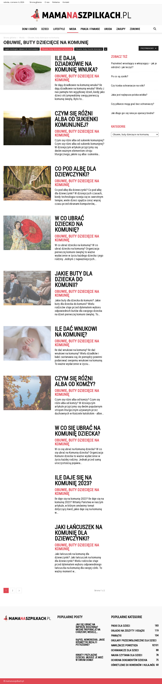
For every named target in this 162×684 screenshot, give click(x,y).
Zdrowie (135, 29)
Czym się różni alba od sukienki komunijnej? (76, 119)
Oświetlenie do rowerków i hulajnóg (133, 665)
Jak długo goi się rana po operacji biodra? (132, 113)
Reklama (56, 2)
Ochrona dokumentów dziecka (129, 660)
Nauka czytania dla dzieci (126, 655)
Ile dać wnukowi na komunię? (76, 332)
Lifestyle (59, 29)
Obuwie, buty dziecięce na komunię (57, 49)
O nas (47, 2)
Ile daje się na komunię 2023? (73, 480)
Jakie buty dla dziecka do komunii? (73, 279)
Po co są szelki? (119, 76)
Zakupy (120, 29)
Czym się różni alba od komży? (75, 381)
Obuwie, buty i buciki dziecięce (88, 49)
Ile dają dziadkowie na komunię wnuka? (76, 64)
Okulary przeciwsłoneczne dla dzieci (133, 640)
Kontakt (66, 2)
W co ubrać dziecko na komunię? (69, 224)
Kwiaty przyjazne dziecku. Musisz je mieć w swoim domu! (89, 657)
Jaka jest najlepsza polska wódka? (129, 94)
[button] (155, 29)
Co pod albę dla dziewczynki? (75, 171)
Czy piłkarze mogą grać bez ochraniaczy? (132, 103)
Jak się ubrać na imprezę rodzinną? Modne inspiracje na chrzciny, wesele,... (88, 628)
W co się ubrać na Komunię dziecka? (77, 431)
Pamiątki (116, 635)
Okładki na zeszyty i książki (127, 630)
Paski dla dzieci (120, 625)
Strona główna (36, 2)
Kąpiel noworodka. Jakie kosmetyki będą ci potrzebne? (90, 642)
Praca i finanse (90, 29)
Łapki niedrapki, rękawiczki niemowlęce (21, 49)
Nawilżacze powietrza (124, 645)
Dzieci (45, 29)
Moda (72, 29)
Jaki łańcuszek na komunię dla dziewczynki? (78, 533)
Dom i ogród (29, 29)
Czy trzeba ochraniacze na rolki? (128, 85)
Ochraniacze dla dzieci (125, 650)
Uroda (108, 29)
